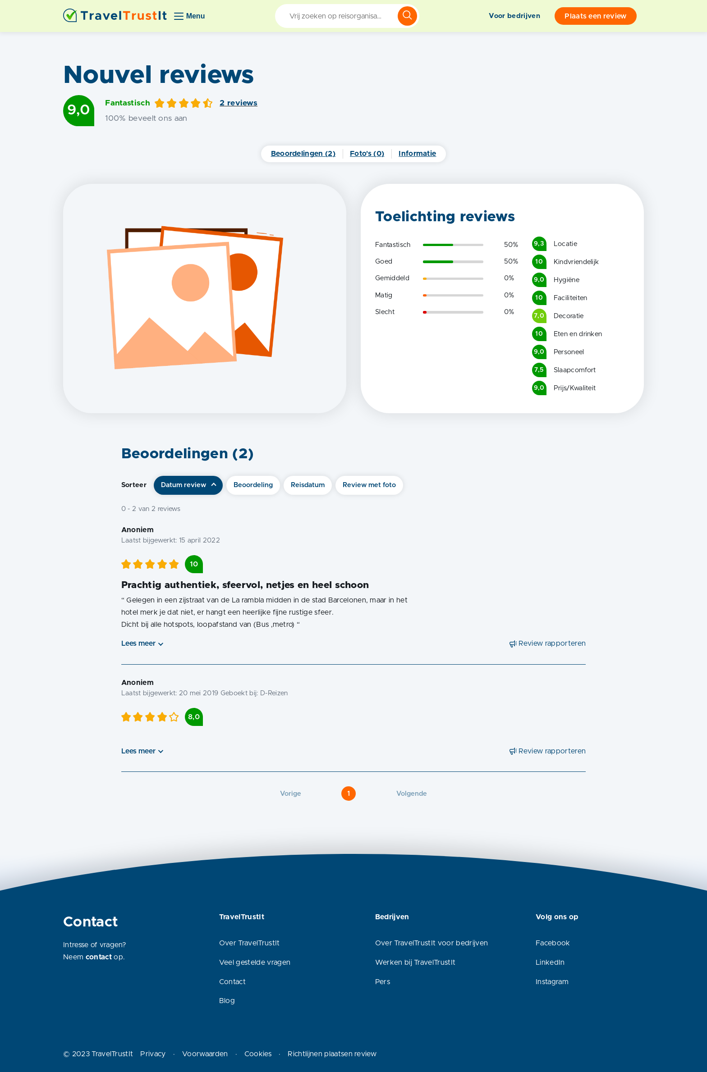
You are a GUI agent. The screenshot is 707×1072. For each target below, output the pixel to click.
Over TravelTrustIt (249, 943)
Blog (227, 1000)
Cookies (257, 1054)
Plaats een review (595, 16)
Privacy (152, 1054)
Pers (382, 981)
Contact (232, 981)
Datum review (183, 485)
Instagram (552, 981)
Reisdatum (308, 485)
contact (99, 957)
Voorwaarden (205, 1054)
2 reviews (238, 103)
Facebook (553, 943)
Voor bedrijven (514, 16)
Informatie (417, 153)
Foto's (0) (367, 153)
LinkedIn (550, 962)
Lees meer (138, 643)
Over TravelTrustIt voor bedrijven (431, 943)
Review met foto (369, 485)
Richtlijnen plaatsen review (332, 1054)
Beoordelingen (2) (303, 153)
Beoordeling (253, 485)
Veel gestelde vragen (254, 962)
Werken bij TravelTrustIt (415, 962)
